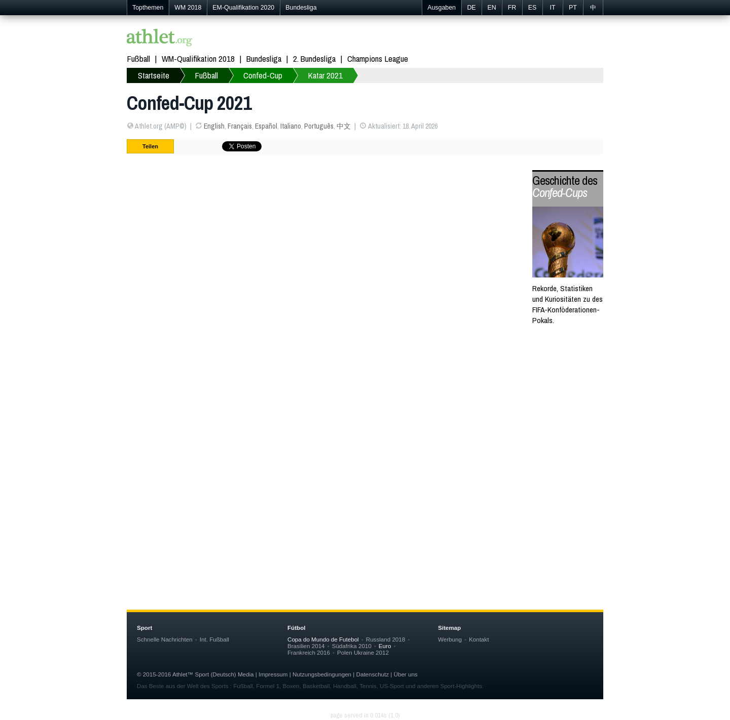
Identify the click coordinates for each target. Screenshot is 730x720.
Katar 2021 (325, 75)
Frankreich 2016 (308, 652)
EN (491, 7)
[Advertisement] (365, 436)
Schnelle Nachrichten (165, 639)
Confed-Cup (262, 75)
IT (552, 7)
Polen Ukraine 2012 (363, 652)
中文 (344, 126)
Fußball (138, 58)
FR (512, 7)
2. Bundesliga (314, 58)
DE (471, 7)
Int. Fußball (214, 639)
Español (266, 126)
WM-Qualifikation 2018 (198, 58)
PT (573, 7)
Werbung (450, 639)
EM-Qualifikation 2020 (243, 7)
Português (319, 126)
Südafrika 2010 (352, 646)
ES (532, 7)
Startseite (153, 75)
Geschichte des (564, 187)
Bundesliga (300, 7)
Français (240, 126)
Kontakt (479, 639)
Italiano (290, 126)
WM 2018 (187, 7)
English (214, 126)
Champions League (377, 58)
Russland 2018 (385, 639)
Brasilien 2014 (306, 646)
